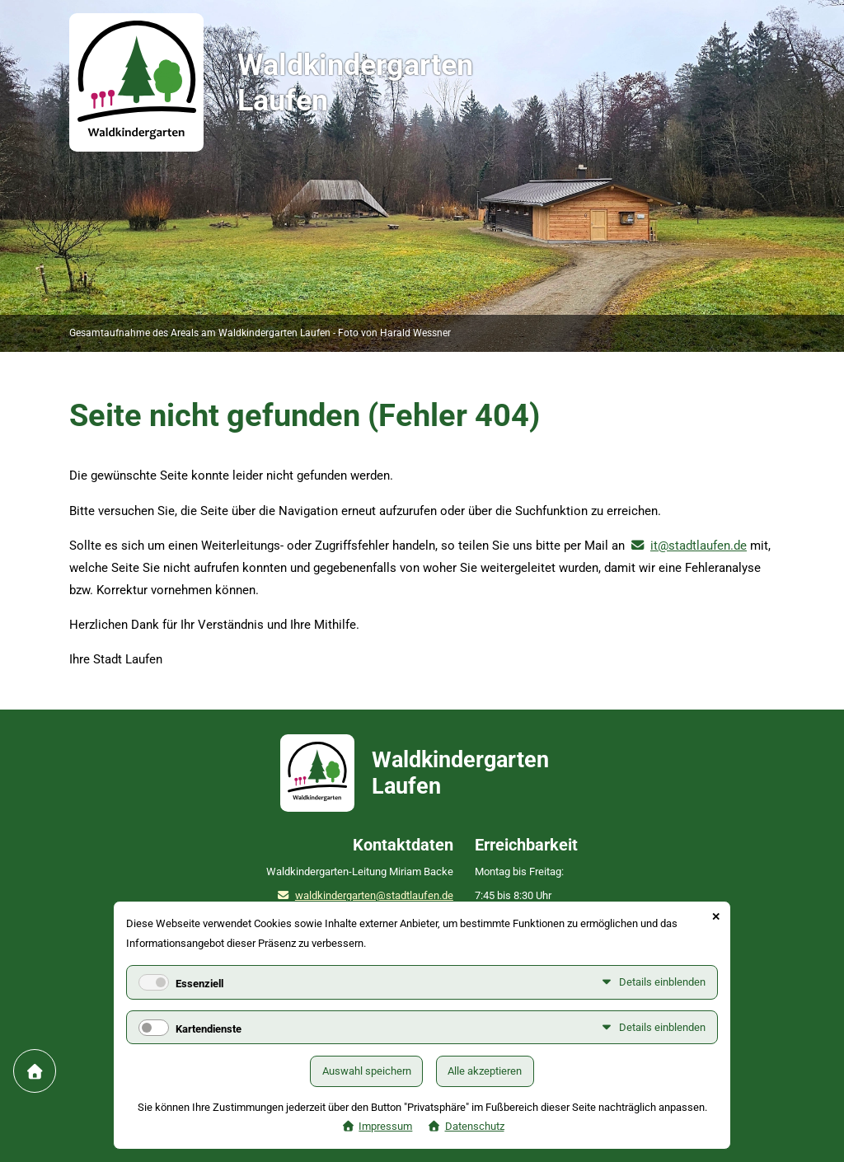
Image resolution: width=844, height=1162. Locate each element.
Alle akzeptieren (485, 1071)
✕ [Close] (715, 917)
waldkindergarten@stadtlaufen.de (374, 895)
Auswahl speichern (366, 1071)
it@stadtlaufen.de (698, 545)
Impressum (385, 1126)
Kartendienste (208, 1029)
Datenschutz (474, 1126)
